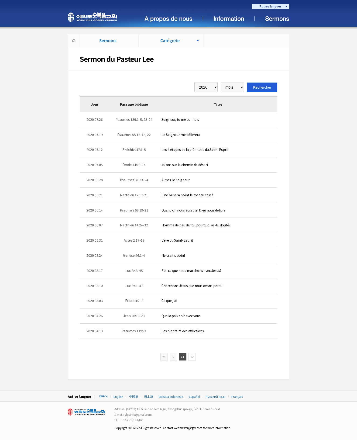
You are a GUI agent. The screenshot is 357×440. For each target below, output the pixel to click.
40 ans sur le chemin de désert (184, 164)
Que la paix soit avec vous (181, 315)
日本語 (148, 396)
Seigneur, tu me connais (180, 119)
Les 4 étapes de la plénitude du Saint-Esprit (195, 149)
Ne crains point (173, 255)
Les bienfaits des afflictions (182, 331)
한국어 (103, 396)
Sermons (108, 40)
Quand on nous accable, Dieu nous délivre (193, 210)
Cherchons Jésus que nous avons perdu (191, 285)
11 (183, 356)
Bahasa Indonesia (171, 396)
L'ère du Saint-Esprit (177, 240)
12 (192, 356)
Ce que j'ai (169, 300)
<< (164, 356)
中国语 (133, 396)
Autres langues (270, 6)
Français (237, 396)
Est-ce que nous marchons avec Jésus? (191, 270)
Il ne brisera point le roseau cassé (187, 195)
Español (194, 396)
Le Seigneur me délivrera (180, 134)
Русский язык (216, 396)
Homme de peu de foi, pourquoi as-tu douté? (195, 225)
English (118, 396)
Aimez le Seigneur (175, 179)
